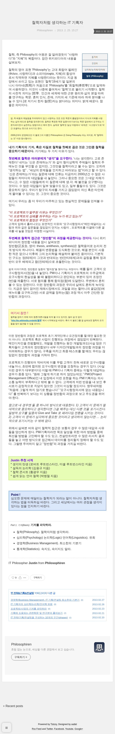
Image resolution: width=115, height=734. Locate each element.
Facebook (59, 729)
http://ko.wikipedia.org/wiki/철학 (26, 320)
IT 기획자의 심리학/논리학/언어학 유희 (31, 604)
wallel (74, 724)
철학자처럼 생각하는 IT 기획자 (57, 22)
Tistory (54, 724)
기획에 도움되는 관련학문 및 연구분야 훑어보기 (37, 613)
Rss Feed (36, 729)
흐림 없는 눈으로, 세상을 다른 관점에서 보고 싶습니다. (43, 649)
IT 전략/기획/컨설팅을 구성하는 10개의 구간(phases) (39, 617)
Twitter (49, 729)
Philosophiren (21, 644)
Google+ (78, 729)
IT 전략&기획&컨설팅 (22, 593)
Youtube (69, 729)
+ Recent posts (13, 706)
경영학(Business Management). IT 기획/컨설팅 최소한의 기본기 (45, 600)
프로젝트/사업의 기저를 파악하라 (29, 608)
